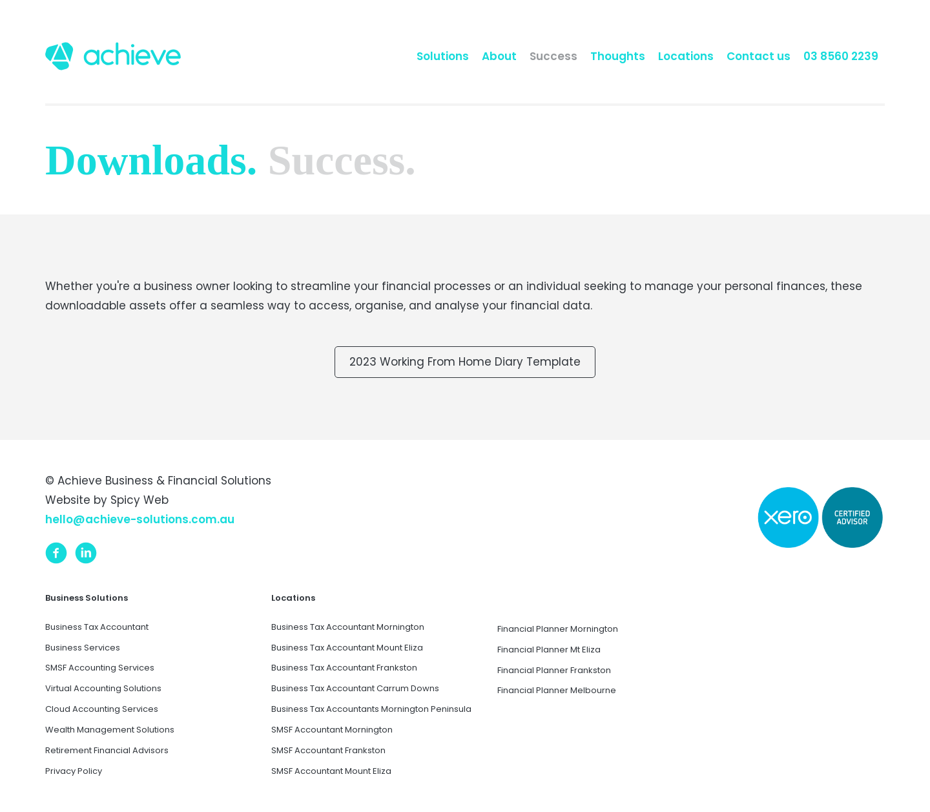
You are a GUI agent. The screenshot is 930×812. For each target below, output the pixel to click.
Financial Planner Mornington (557, 629)
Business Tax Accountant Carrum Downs (355, 688)
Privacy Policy (73, 771)
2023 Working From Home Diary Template (465, 362)
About (499, 56)
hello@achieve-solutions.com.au (139, 519)
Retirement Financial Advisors (107, 750)
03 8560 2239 (840, 56)
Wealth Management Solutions (109, 730)
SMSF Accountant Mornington (332, 730)
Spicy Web (139, 500)
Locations (686, 56)
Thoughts (617, 56)
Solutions (443, 56)
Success (553, 56)
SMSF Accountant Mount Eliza (331, 771)
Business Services (82, 647)
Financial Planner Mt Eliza (549, 649)
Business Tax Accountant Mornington (347, 627)
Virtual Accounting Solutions (103, 688)
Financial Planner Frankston (554, 670)
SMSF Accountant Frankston (328, 750)
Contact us (758, 56)
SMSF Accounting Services (99, 667)
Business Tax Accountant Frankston (344, 667)
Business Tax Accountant (97, 627)
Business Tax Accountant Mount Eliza (347, 647)
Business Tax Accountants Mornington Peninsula (371, 709)
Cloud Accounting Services (101, 709)
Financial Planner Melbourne (556, 690)
